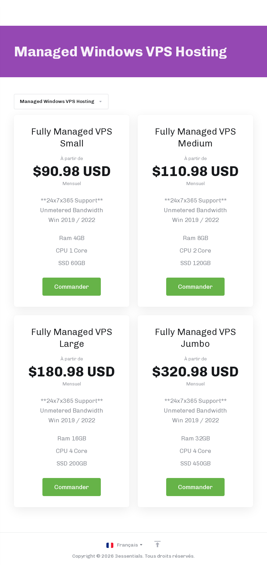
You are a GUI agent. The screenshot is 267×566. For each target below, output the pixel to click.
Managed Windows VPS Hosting (61, 101)
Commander (71, 286)
